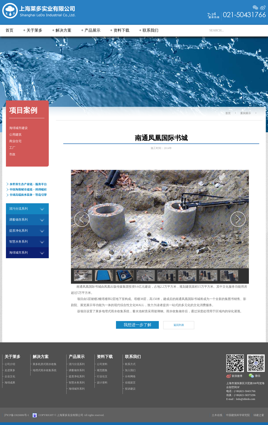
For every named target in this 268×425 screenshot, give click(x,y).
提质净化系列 (77, 376)
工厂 (12, 147)
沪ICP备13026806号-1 (16, 415)
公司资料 (102, 364)
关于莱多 (34, 30)
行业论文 (102, 376)
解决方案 (63, 30)
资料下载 (121, 30)
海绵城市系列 (77, 388)
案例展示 (245, 113)
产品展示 (92, 30)
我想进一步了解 (137, 325)
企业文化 (10, 376)
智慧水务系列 (77, 382)
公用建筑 (15, 134)
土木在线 (217, 415)
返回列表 (179, 325)
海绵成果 (10, 382)
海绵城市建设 (18, 128)
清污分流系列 (77, 364)
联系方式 (130, 364)
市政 (12, 154)
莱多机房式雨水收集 (44, 364)
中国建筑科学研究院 (238, 415)
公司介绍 (10, 364)
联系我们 (150, 30)
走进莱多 (10, 370)
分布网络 (130, 376)
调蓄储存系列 (77, 370)
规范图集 (102, 370)
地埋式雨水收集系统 (44, 370)
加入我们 (130, 370)
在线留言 (130, 382)
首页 (9, 30)
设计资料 (102, 382)
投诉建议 (130, 388)
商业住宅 (15, 141)
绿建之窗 (259, 415)
